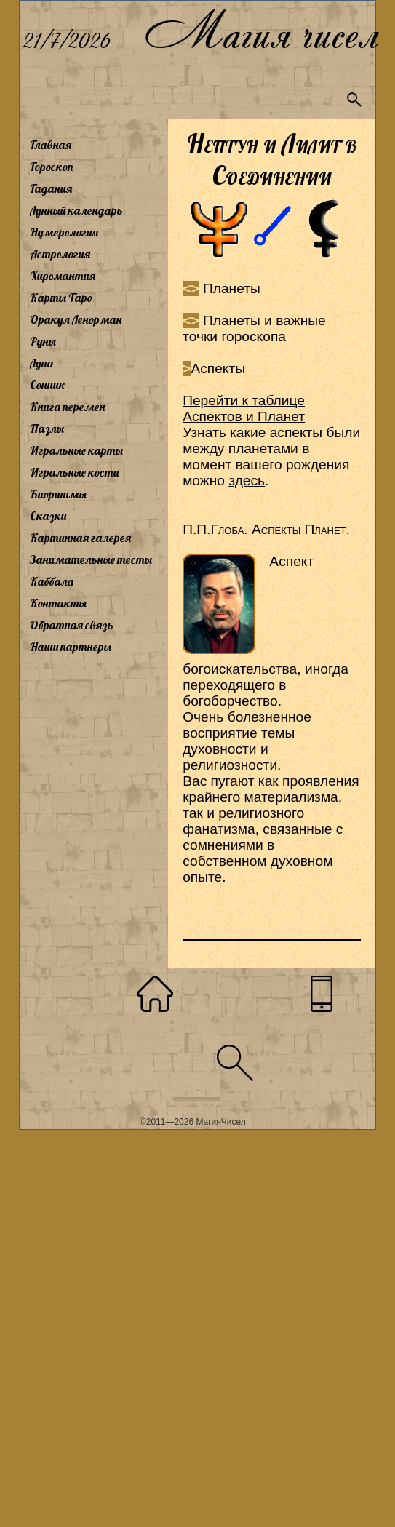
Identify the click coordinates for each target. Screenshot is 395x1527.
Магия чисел (261, 30)
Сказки (48, 516)
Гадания (51, 188)
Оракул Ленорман (75, 319)
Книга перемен (67, 406)
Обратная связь (71, 625)
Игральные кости (74, 472)
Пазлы (47, 428)
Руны (43, 341)
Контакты (58, 603)
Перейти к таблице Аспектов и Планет (244, 408)
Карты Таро (61, 297)
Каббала (51, 581)
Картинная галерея (80, 537)
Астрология (60, 254)
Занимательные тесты (91, 559)
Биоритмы (58, 494)
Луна (41, 363)
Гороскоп (51, 166)
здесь (246, 480)
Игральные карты (76, 450)
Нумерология (64, 232)
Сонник (47, 385)
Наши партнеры (70, 646)
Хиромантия (62, 275)
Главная (50, 144)
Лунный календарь (76, 210)
